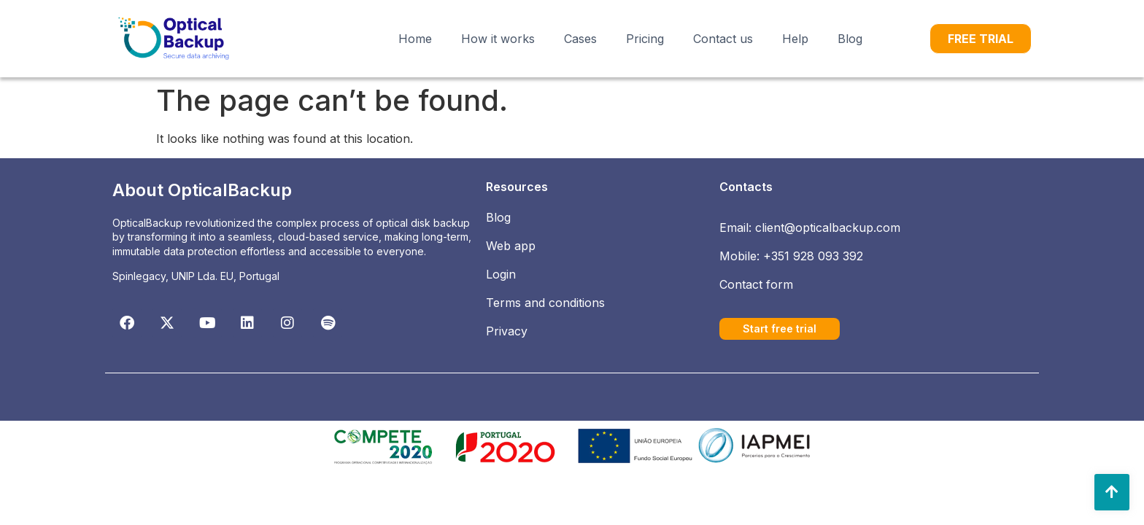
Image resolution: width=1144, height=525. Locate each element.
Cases (580, 38)
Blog (850, 38)
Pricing (645, 38)
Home (415, 38)
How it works (498, 38)
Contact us (723, 38)
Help (795, 38)
